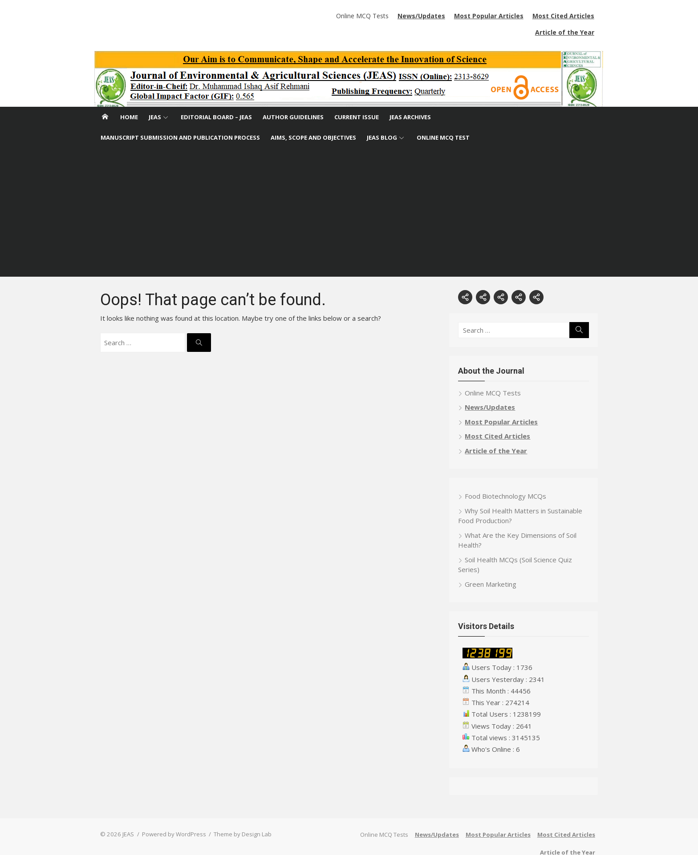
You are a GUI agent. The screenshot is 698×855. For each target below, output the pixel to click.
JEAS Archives (410, 101)
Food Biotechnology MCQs (507, 479)
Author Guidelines (293, 101)
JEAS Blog (382, 121)
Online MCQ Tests (299, 16)
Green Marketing (493, 567)
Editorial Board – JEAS (216, 101)
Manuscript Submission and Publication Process (180, 121)
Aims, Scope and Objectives (313, 121)
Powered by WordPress (169, 818)
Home (129, 101)
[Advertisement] (349, 198)
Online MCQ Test (443, 121)
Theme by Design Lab (238, 818)
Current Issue (356, 101)
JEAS (155, 101)
